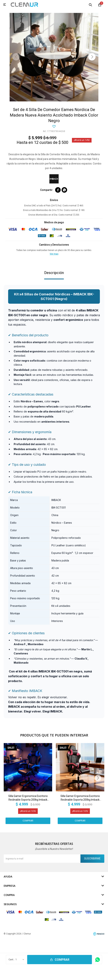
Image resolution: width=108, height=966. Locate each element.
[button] (92, 56)
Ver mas (54, 254)
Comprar (62, 959)
